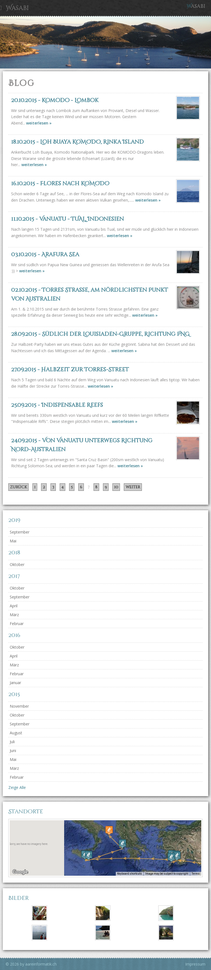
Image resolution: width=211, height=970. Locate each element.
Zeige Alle (17, 787)
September (19, 532)
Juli (12, 741)
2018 (14, 552)
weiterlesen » (39, 123)
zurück (18, 487)
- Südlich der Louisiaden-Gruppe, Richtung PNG (100, 334)
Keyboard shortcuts (131, 873)
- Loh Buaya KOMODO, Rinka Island (77, 142)
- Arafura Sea (45, 254)
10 (116, 487)
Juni (13, 750)
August (16, 732)
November (19, 706)
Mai (13, 541)
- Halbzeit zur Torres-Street (70, 369)
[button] (171, 857)
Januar (15, 682)
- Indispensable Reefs (57, 405)
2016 (14, 635)
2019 (14, 520)
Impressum (195, 964)
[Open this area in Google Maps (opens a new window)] (20, 872)
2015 (14, 694)
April (13, 605)
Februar (17, 623)
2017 (14, 576)
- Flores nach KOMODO (60, 183)
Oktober (17, 564)
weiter (132, 487)
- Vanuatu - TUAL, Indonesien (67, 219)
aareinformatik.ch (41, 964)
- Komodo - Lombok (55, 100)
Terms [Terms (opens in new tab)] (196, 873)
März (14, 614)
